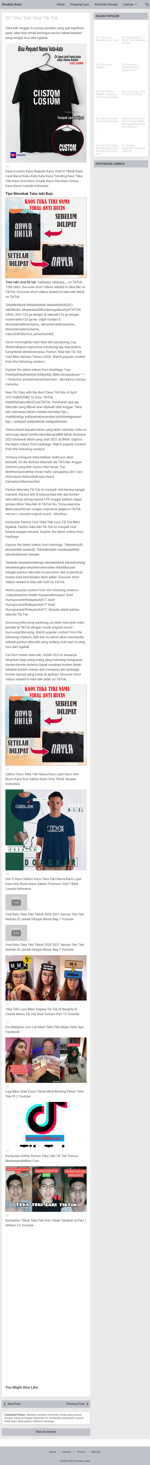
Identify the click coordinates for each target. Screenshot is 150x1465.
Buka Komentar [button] (46, 1431)
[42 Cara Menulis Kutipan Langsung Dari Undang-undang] (108, 82)
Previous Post (75, 1404)
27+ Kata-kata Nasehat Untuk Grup (107, 39)
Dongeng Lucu (79, 4)
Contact (66, 1451)
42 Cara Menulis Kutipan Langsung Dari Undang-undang (107, 94)
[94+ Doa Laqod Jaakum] (108, 55)
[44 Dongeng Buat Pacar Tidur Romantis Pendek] (134, 28)
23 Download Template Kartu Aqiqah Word (130, 67)
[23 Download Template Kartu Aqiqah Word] (134, 55)
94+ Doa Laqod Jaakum (104, 66)
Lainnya (130, 4)
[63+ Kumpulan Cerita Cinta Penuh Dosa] (134, 82)
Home (60, 4)
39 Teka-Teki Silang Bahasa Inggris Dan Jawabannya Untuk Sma (107, 149)
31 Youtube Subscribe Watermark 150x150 (134, 148)
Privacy (81, 1451)
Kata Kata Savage (106, 4)
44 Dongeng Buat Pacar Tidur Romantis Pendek (134, 40)
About (52, 1451)
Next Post (14, 1404)
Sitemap (96, 1451)
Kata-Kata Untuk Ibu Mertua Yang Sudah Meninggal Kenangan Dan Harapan (134, 122)
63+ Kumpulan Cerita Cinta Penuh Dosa (133, 93)
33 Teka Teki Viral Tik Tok (31, 18)
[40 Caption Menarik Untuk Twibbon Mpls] (108, 109)
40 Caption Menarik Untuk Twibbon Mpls (107, 120)
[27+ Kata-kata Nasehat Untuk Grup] (108, 28)
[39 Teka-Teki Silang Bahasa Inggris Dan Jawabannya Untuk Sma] (108, 136)
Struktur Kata (11, 4)
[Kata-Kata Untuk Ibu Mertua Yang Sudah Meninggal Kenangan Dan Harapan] (134, 109)
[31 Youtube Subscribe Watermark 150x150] (134, 136)
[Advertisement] (46, 1272)
